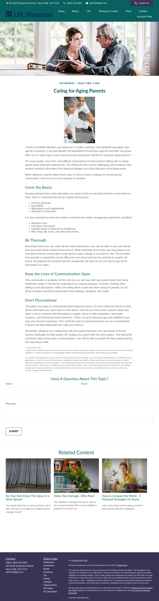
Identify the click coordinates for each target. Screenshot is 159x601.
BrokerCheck (122, 565)
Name (9, 383)
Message (11, 403)
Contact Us (142, 3)
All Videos (48, 588)
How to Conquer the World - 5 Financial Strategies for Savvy (121, 497)
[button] (61, 11)
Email (84, 383)
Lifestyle (47, 582)
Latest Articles (50, 585)
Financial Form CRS (79, 560)
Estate (46, 569)
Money (46, 578)
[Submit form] (14, 431)
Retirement (48, 562)
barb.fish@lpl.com (96, 3)
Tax (45, 575)
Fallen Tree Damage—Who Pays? (74, 496)
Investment (48, 565)
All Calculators (50, 591)
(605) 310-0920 (72, 3)
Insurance (48, 572)
